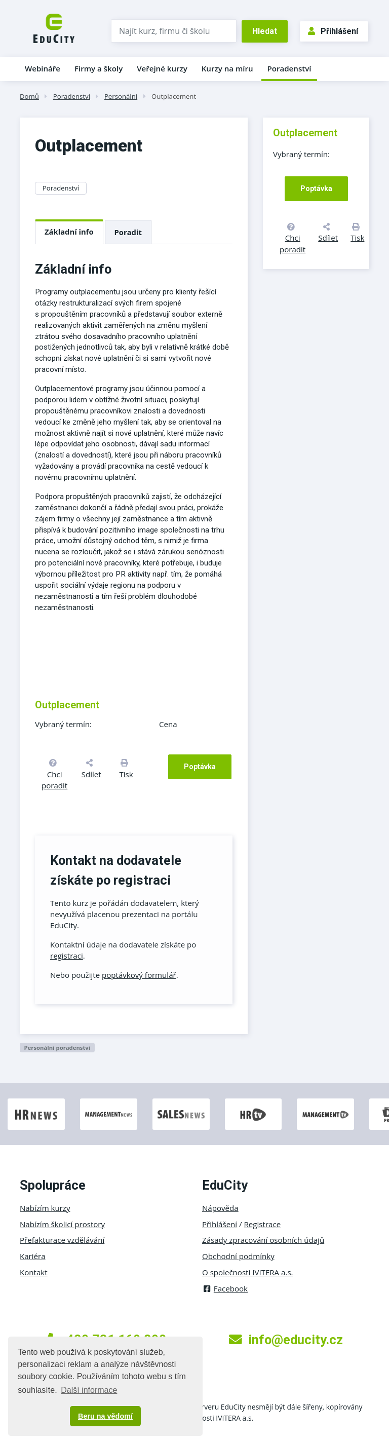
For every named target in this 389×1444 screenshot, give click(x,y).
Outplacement (173, 96)
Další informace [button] (89, 1390)
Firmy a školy (98, 68)
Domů (29, 96)
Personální (120, 96)
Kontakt (34, 1272)
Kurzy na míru (227, 68)
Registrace (262, 1224)
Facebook (225, 1288)
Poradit (128, 232)
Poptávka (200, 767)
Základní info (69, 231)
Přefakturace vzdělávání (62, 1240)
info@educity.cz (286, 1339)
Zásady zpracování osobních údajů (263, 1240)
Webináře (42, 68)
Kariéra (33, 1256)
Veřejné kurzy (162, 68)
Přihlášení (333, 31)
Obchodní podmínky (238, 1256)
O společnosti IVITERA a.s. (247, 1272)
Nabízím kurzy (45, 1208)
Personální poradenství (57, 1047)
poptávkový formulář (139, 975)
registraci (66, 956)
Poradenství (289, 68)
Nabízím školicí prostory (62, 1224)
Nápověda (220, 1208)
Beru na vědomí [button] (105, 1416)
